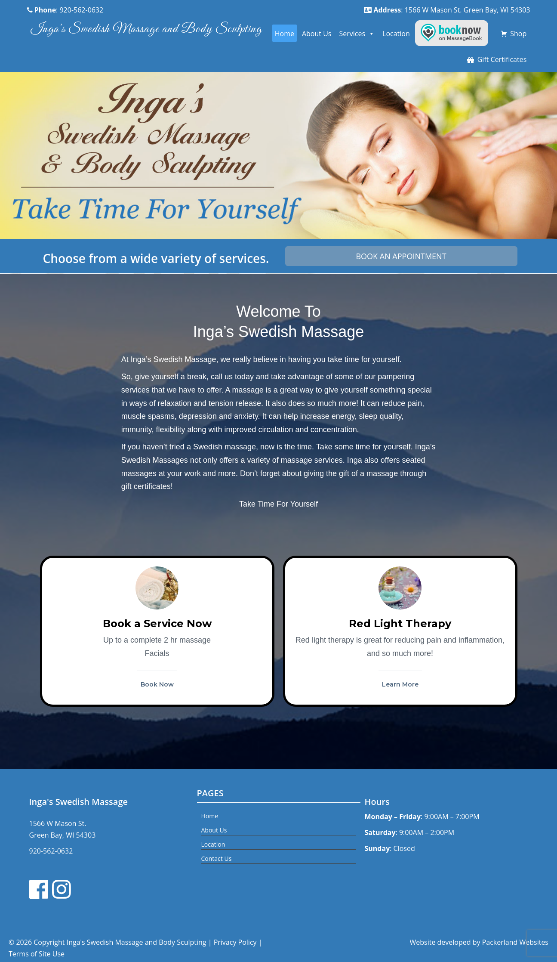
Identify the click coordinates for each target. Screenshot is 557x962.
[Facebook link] (40, 889)
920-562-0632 (51, 851)
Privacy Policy (235, 942)
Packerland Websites (515, 942)
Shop (518, 33)
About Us (317, 33)
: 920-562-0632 (65, 10)
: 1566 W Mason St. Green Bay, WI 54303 (447, 10)
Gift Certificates (502, 59)
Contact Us (216, 858)
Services (357, 33)
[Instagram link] (63, 889)
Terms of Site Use (37, 954)
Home (284, 33)
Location (396, 33)
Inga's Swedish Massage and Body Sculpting (146, 29)
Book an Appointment (401, 256)
